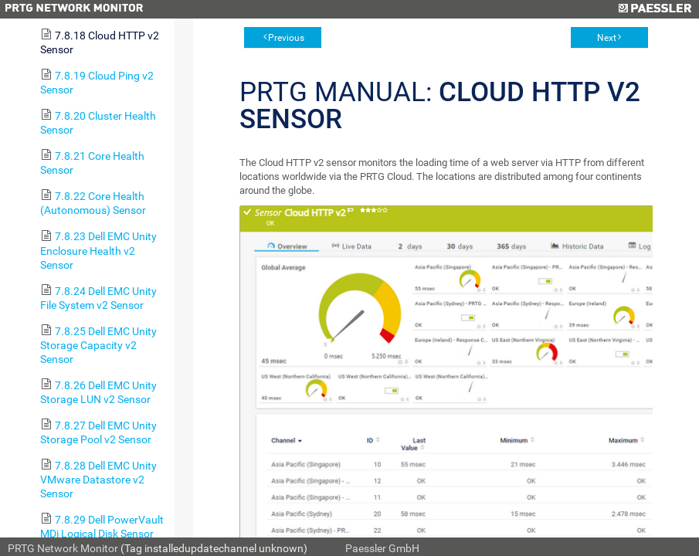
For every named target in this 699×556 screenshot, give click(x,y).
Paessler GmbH (382, 548)
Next (606, 37)
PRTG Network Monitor (63, 548)
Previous (286, 37)
